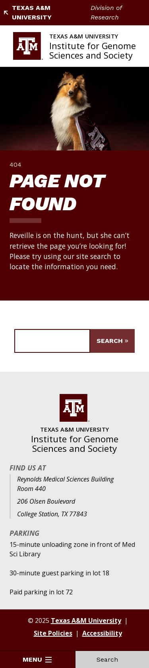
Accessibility (102, 633)
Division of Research (106, 12)
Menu (37, 659)
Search (112, 659)
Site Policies (53, 633)
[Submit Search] (112, 341)
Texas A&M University (27, 12)
